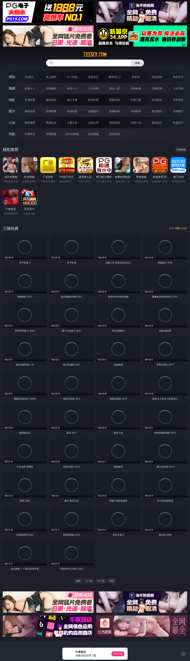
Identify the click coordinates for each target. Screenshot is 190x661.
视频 (12, 88)
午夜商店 (30, 134)
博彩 (12, 77)
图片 (12, 111)
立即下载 (117, 653)
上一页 (89, 580)
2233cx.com (95, 54)
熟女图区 (157, 111)
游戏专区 (93, 77)
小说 (12, 122)
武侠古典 (93, 122)
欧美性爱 (93, 100)
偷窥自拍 (30, 111)
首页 (78, 580)
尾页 (112, 580)
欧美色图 (72, 111)
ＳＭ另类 (178, 88)
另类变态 (178, 100)
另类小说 (136, 122)
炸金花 (136, 77)
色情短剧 (114, 134)
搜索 (137, 63)
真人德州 (51, 77)
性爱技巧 (178, 122)
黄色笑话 (157, 122)
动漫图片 (93, 111)
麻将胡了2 (114, 77)
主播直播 (157, 88)
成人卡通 (72, 100)
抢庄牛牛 (178, 77)
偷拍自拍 (51, 100)
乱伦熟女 (157, 100)
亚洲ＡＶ (30, 88)
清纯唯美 (136, 111)
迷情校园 (114, 122)
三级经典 (10, 228)
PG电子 (29, 77)
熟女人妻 (114, 88)
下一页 (101, 580)
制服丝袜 (114, 100)
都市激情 (30, 122)
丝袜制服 (136, 88)
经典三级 (136, 100)
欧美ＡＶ (72, 88)
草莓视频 (51, 134)
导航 (12, 134)
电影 (12, 99)
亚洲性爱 (30, 100)
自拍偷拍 (51, 88)
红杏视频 (93, 134)
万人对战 (72, 77)
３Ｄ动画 (93, 88)
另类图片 (178, 111)
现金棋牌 (157, 77)
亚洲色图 (51, 111)
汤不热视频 (72, 134)
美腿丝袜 (114, 111)
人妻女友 (72, 122)
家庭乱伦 (51, 122)
